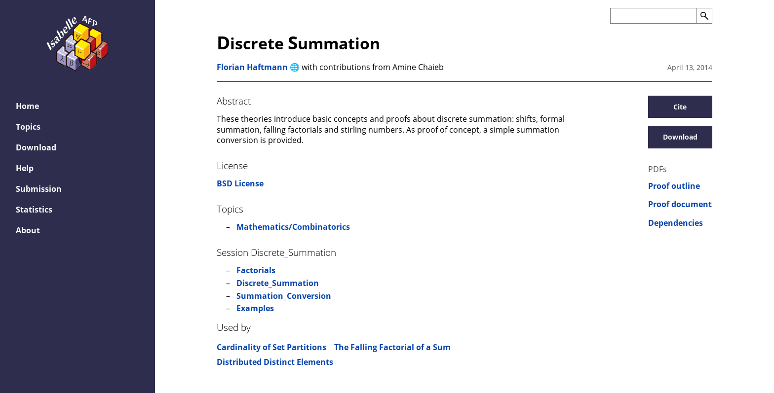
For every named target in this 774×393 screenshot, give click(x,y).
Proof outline (674, 186)
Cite (680, 106)
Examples (255, 308)
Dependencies (675, 223)
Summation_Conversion (283, 295)
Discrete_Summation (277, 283)
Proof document (680, 204)
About (28, 230)
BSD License (240, 183)
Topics (28, 126)
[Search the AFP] (653, 16)
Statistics (34, 209)
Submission (39, 188)
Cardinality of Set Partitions (271, 347)
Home (27, 106)
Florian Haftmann (252, 67)
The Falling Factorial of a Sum (392, 347)
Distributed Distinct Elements (275, 362)
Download (36, 147)
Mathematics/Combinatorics (293, 226)
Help (25, 168)
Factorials (255, 270)
